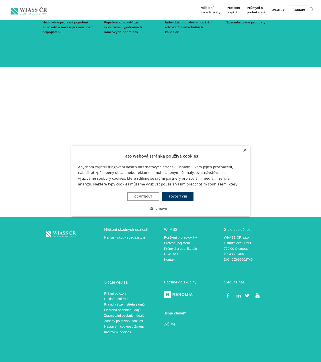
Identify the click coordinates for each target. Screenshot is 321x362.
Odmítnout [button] (143, 196)
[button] (161, 208)
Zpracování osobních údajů (124, 315)
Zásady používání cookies (123, 321)
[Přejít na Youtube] (257, 295)
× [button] (244, 150)
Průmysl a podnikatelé (180, 248)
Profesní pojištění (177, 243)
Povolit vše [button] (178, 196)
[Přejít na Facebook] (228, 295)
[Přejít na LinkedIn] (239, 295)
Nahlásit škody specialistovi (124, 237)
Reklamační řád (116, 299)
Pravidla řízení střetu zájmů (124, 304)
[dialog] (160, 181)
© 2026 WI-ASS (116, 283)
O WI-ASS (171, 254)
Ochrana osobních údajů (122, 310)
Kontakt (169, 260)
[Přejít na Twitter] (247, 295)
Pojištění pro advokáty (180, 237)
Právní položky (115, 293)
